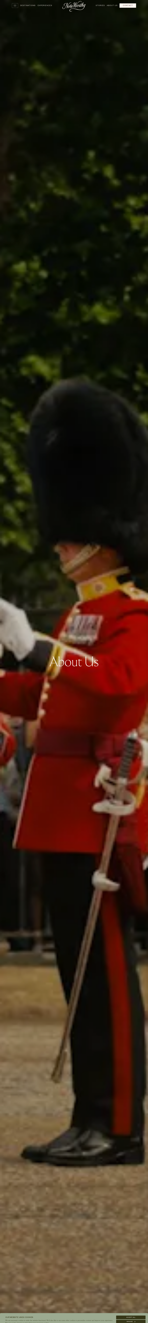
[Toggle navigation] (15, 5)
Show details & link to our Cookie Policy (22, 1319)
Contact (128, 5)
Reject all (130, 1316)
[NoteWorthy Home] (74, 5)
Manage (131, 1312)
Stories (100, 5)
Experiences (45, 5)
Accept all (130, 1307)
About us (112, 5)
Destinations (28, 5)
